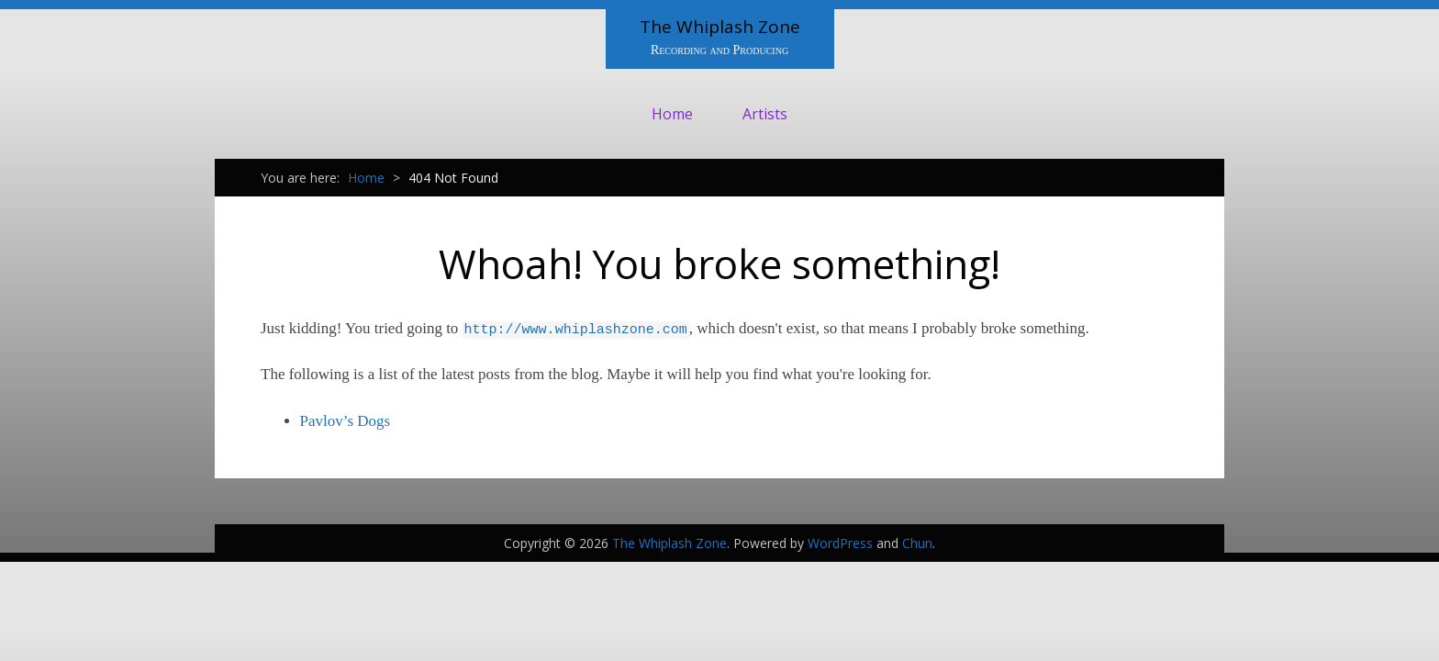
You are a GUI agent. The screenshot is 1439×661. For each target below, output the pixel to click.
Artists (764, 114)
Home (672, 114)
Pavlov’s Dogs (345, 421)
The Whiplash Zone (720, 27)
